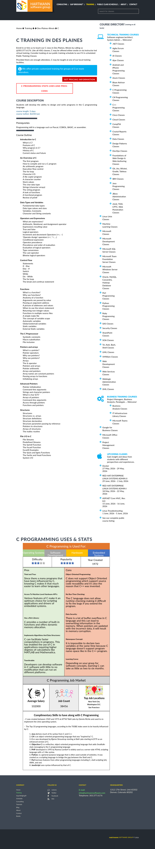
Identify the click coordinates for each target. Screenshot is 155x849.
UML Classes (108, 352)
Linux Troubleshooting (112, 510)
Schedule (19, 799)
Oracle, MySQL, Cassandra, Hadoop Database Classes (109, 283)
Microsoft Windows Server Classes (110, 269)
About (123, 4)
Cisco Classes (119, 115)
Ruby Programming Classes (108, 316)
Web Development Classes (108, 364)
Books (18, 816)
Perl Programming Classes (108, 296)
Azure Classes (119, 78)
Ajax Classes (118, 60)
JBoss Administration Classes (119, 196)
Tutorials (19, 805)
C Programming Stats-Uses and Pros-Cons (44, 88)
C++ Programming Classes (119, 107)
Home (19, 28)
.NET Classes (118, 43)
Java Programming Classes (119, 186)
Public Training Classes (26, 56)
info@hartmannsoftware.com (92, 793)
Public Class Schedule (107, 4)
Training (90, 4)
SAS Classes (107, 323)
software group (121, 837)
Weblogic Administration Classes (109, 382)
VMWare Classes (110, 356)
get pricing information (79, 79)
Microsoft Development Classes (108, 241)
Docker (105, 466)
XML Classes (108, 389)
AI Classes (117, 55)
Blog (17, 807)
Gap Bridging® (21, 796)
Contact (133, 4)
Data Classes (118, 139)
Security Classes (109, 328)
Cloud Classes (119, 119)
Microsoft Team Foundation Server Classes (109, 259)
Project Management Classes (108, 445)
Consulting (62, 4)
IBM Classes (118, 179)
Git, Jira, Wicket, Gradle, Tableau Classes (120, 171)
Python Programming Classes (108, 306)
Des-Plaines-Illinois (45, 28)
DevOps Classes (120, 151)
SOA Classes (108, 340)
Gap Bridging (76, 4)
